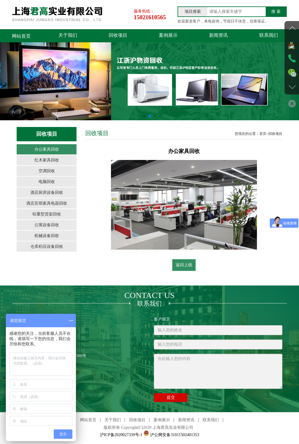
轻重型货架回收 (46, 214)
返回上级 (184, 265)
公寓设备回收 (46, 225)
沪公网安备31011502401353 (171, 435)
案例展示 (148, 36)
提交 (171, 398)
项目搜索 (193, 11)
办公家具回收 (46, 149)
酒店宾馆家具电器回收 (46, 203)
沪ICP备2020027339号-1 (121, 435)
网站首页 (21, 36)
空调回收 (47, 171)
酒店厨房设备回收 (46, 192)
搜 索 (276, 11)
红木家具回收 (46, 160)
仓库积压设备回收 (46, 246)
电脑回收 (47, 182)
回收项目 (106, 36)
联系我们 (233, 36)
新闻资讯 (191, 36)
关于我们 (63, 36)
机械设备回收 (46, 236)
